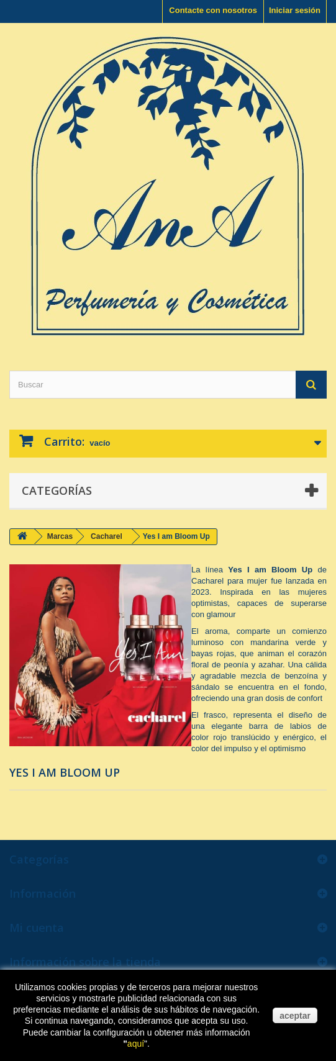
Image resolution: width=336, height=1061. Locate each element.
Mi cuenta (36, 927)
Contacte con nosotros (213, 10)
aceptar (295, 1016)
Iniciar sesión (294, 10)
